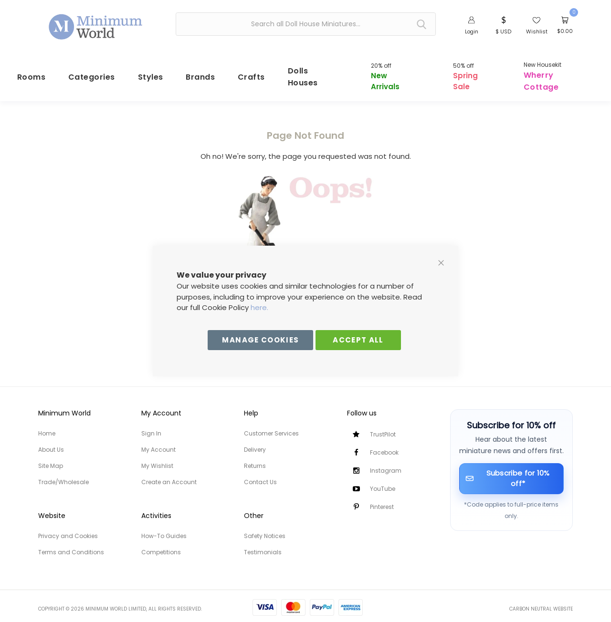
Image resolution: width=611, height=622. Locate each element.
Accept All (358, 340)
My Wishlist (157, 460)
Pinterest (382, 501)
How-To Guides (164, 530)
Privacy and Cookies (68, 530)
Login (471, 31)
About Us (51, 443)
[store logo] (96, 22)
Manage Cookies (260, 340)
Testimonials (263, 546)
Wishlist (537, 31)
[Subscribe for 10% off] (511, 472)
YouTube (382, 482)
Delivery (255, 443)
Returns (255, 460)
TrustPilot (383, 428)
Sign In (151, 427)
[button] (503, 24)
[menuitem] (38, 72)
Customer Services (271, 427)
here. (259, 307)
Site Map (50, 460)
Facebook (384, 446)
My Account (158, 443)
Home (46, 427)
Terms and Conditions (71, 546)
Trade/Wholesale (63, 476)
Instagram (385, 464)
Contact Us (260, 476)
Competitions (161, 546)
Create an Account (169, 476)
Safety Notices (264, 530)
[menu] (305, 72)
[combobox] (306, 24)
